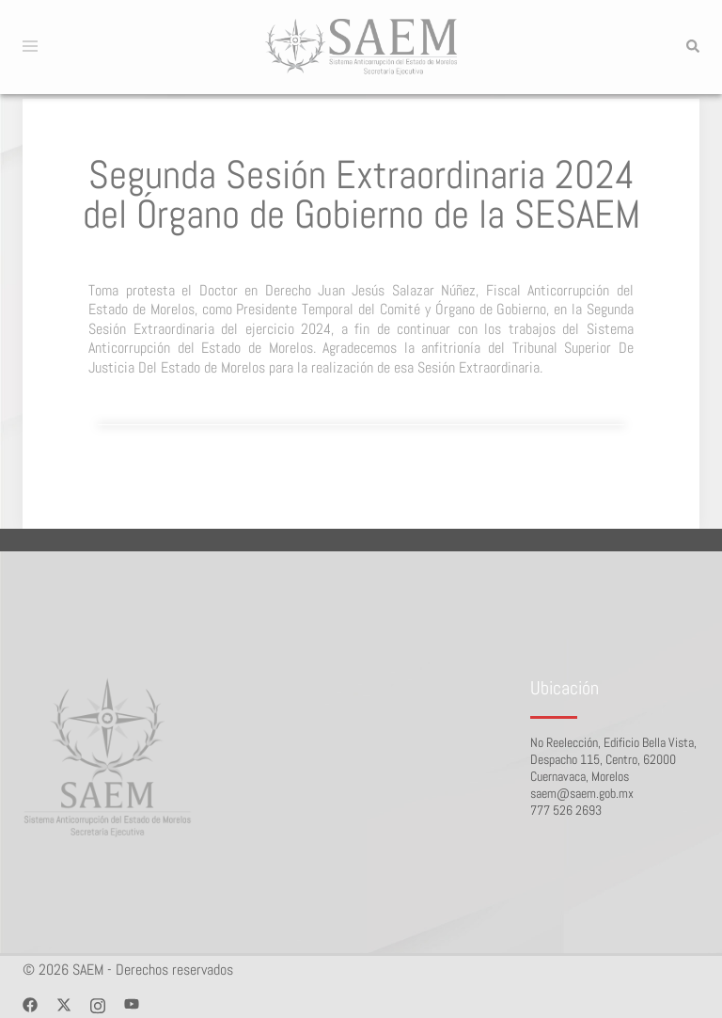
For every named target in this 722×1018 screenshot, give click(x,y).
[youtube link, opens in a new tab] (131, 1003)
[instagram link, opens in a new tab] (97, 1003)
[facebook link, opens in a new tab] (30, 1003)
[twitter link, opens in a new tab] (63, 1003)
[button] (691, 47)
